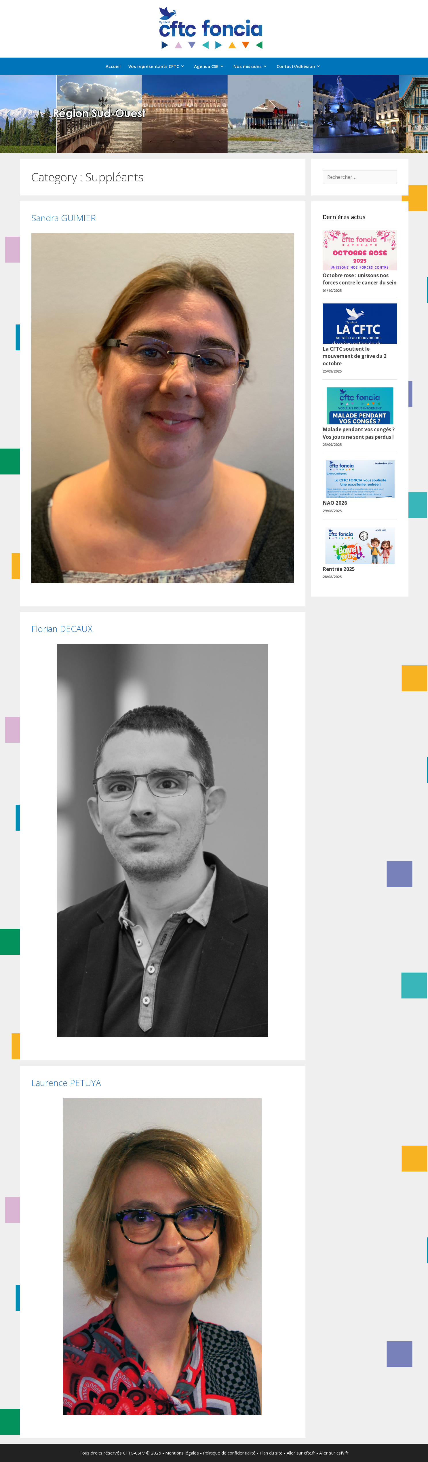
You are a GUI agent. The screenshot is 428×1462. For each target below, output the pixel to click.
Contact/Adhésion (301, 66)
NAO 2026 (335, 503)
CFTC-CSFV (134, 1453)
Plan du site (271, 1453)
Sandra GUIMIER (63, 218)
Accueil (113, 66)
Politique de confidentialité (229, 1453)
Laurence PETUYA (66, 1083)
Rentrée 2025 (339, 569)
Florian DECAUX (61, 629)
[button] (9, 114)
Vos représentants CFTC (159, 66)
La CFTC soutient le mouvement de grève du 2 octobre (355, 356)
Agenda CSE (212, 66)
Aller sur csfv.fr (334, 1453)
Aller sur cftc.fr (301, 1453)
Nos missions (253, 66)
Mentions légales (182, 1453)
